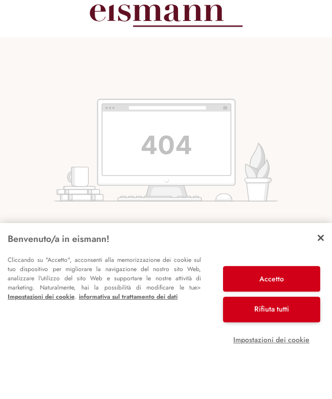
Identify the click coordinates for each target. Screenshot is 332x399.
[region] (166, 311)
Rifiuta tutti (271, 309)
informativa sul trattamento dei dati (128, 296)
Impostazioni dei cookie (41, 296)
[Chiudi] (320, 238)
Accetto (271, 279)
